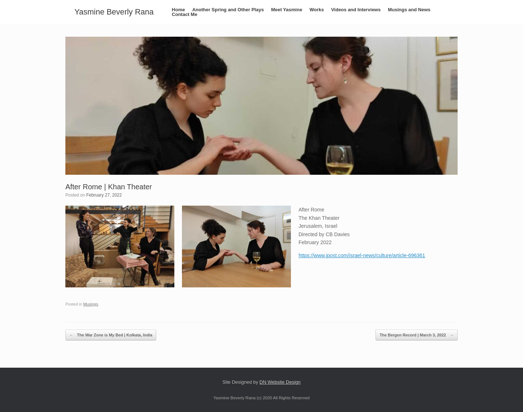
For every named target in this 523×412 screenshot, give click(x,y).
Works (316, 9)
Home (178, 9)
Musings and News (409, 9)
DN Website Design (279, 382)
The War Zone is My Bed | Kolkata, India (110, 335)
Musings (90, 304)
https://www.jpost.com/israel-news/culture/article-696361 (362, 255)
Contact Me (184, 14)
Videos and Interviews (356, 9)
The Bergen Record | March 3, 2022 (417, 335)
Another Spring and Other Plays (228, 9)
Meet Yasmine (286, 9)
